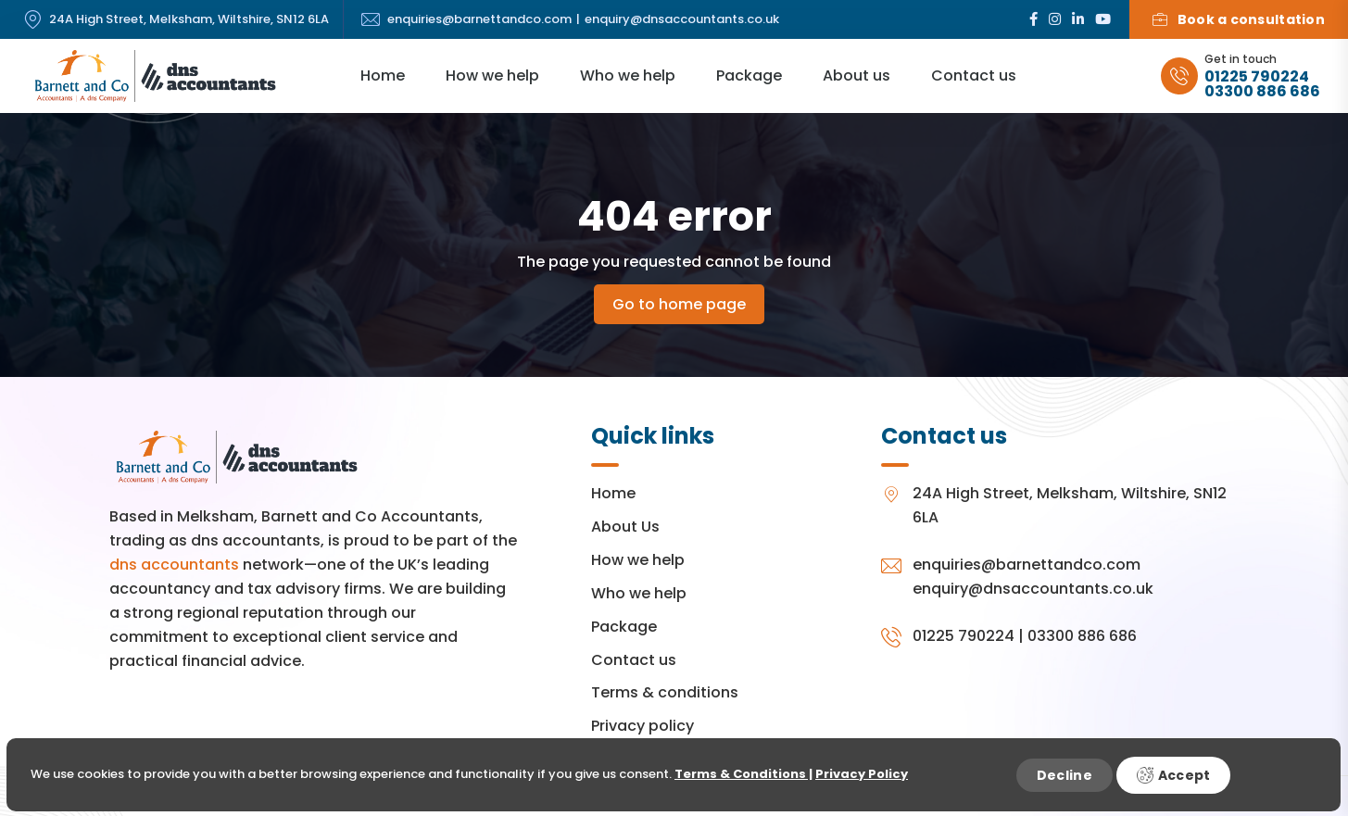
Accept (1174, 775)
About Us (625, 526)
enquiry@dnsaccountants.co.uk (682, 20)
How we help (492, 75)
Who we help (627, 75)
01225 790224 (1256, 76)
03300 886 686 (1262, 91)
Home (382, 75)
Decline (1064, 775)
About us (856, 75)
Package (749, 75)
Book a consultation (1239, 19)
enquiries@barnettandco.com (479, 20)
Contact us (973, 75)
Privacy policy (642, 725)
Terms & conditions (664, 692)
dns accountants (174, 564)
